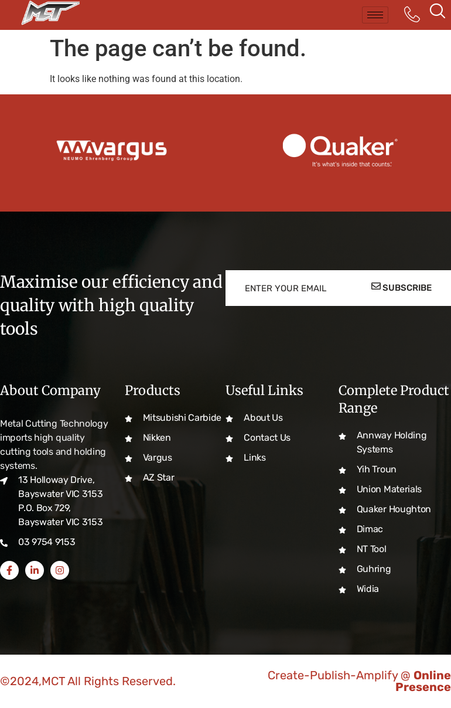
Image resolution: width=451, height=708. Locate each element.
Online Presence (423, 681)
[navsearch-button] (437, 14)
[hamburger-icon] (375, 14)
